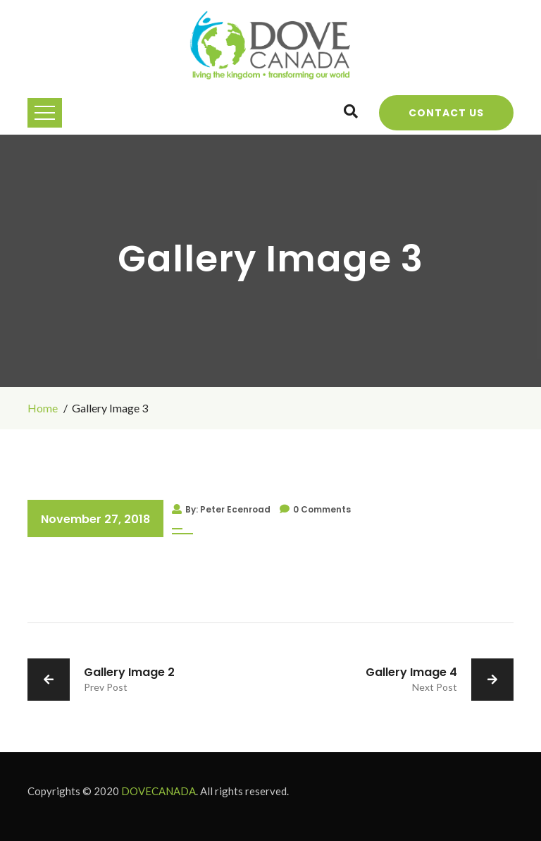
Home (42, 408)
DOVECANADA (158, 791)
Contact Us (446, 113)
